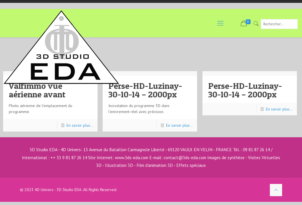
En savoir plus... (80, 125)
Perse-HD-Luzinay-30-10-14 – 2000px (145, 90)
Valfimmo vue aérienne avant (37, 90)
